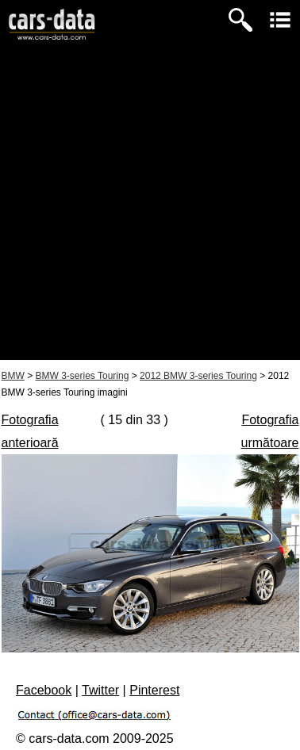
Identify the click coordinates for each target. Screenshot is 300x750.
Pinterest (154, 690)
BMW (13, 375)
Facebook (43, 690)
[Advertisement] (150, 210)
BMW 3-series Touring (82, 375)
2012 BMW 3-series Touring (198, 375)
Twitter (100, 690)
